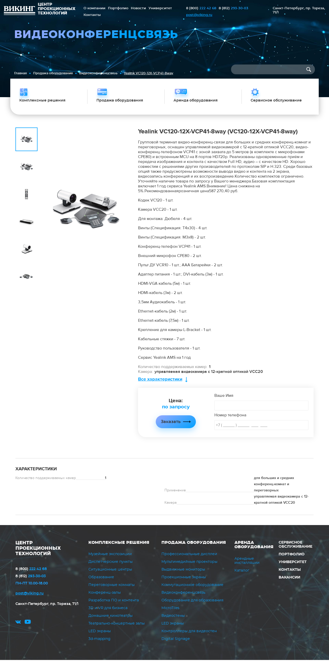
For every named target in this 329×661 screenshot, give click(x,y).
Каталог (241, 571)
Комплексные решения (118, 543)
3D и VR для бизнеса (107, 609)
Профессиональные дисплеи (189, 555)
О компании (94, 8)
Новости (138, 8)
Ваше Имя (223, 396)
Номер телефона (230, 415)
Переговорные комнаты (111, 586)
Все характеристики (160, 380)
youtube (28, 624)
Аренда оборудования (253, 545)
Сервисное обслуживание (295, 545)
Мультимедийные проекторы (189, 563)
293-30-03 (233, 8)
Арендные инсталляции (247, 561)
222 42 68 (201, 8)
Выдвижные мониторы (183, 570)
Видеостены (173, 617)
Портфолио (118, 8)
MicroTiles (170, 609)
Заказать (170, 422)
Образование (101, 578)
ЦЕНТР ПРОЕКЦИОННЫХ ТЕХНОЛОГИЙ (38, 549)
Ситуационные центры (110, 570)
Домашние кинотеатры (110, 617)
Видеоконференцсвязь (98, 73)
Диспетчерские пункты (110, 563)
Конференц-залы (104, 593)
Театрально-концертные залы (116, 624)
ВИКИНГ (19, 11)
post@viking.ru (199, 15)
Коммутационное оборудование (192, 586)
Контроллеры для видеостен (189, 632)
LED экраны (99, 632)
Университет (160, 8)
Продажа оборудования (53, 73)
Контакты (92, 15)
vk (18, 623)
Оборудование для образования (192, 601)
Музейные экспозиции (110, 555)
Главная (20, 73)
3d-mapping (99, 640)
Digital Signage (175, 640)
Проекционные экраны (183, 578)
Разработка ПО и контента (113, 601)
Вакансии (289, 578)
